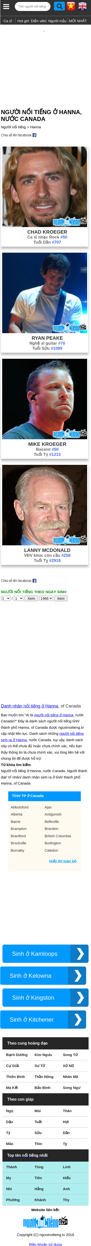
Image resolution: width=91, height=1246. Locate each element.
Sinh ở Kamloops (35, 902)
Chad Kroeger (47, 216)
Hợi (66, 1070)
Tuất (38, 1070)
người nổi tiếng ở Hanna (53, 664)
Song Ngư (71, 1036)
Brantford (18, 785)
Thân (67, 1059)
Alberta (16, 763)
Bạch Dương (17, 1003)
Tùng (38, 1116)
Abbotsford (19, 756)
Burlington (53, 792)
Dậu (9, 1070)
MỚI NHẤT (78, 21)
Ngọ (9, 1059)
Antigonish (53, 763)
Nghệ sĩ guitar (47, 327)
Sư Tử (39, 1014)
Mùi (37, 1059)
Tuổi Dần (47, 226)
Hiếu (67, 1127)
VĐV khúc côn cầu (47, 539)
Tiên (38, 1127)
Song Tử (70, 1003)
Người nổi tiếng (13, 111)
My (8, 1127)
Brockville (18, 792)
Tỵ (65, 1092)
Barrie (15, 770)
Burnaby (17, 799)
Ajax (48, 756)
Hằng (38, 1138)
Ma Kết (12, 1036)
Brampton (18, 777)
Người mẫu (57, 21)
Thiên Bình (15, 1025)
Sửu (37, 1081)
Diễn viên (38, 21)
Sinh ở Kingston (33, 946)
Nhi (9, 1138)
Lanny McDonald (47, 534)
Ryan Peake (47, 322)
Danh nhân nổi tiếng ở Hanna (29, 654)
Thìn (38, 1092)
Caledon (51, 799)
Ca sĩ (7, 21)
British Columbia (58, 785)
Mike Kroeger (47, 428)
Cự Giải (12, 1014)
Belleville (52, 770)
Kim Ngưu (43, 1003)
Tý (8, 1081)
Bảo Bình (42, 1036)
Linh (67, 1116)
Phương (13, 1148)
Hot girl (23, 21)
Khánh (40, 1148)
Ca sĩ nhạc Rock (47, 221)
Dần (66, 1081)
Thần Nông (43, 1025)
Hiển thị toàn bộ (63, 810)
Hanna (35, 111)
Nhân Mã (70, 1025)
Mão (9, 1092)
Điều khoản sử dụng (45, 1193)
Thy (66, 1148)
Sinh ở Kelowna (30, 924)
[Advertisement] (45, 56)
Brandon (51, 777)
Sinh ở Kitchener (32, 968)
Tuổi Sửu (47, 332)
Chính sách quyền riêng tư (45, 1219)
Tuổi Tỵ (47, 544)
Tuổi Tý (47, 438)
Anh (66, 1138)
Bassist (47, 433)
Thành (11, 1116)
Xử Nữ (68, 1014)
